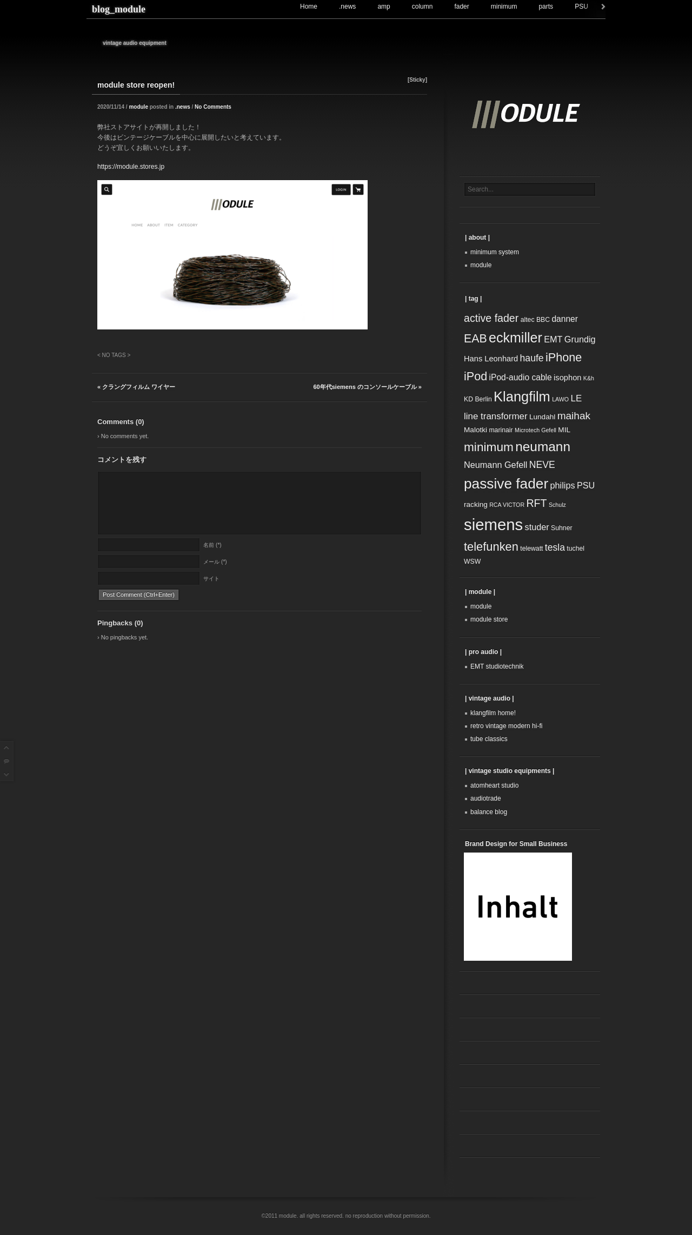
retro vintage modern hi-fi (506, 726)
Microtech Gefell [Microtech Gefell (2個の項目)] (535, 430)
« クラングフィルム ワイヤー (136, 387)
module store (489, 619)
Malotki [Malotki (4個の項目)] (475, 430)
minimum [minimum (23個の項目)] (489, 447)
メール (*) (215, 562)
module (138, 107)
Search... (481, 189)
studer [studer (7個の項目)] (537, 527)
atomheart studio (494, 785)
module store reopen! (136, 85)
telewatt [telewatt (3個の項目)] (531, 548)
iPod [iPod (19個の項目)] (475, 376)
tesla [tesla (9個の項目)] (555, 547)
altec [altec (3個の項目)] (528, 319)
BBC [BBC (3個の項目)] (543, 319)
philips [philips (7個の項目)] (562, 485)
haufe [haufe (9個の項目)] (532, 358)
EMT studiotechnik (497, 666)
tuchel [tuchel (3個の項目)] (575, 548)
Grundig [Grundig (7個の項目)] (580, 339)
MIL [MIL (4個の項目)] (564, 430)
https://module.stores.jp (130, 166)
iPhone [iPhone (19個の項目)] (563, 357)
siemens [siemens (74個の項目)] (493, 524)
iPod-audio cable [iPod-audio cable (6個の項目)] (520, 377)
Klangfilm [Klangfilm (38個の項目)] (522, 396)
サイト (211, 579)
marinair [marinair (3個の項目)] (501, 430)
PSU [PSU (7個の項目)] (586, 485)
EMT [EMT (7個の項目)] (553, 339)
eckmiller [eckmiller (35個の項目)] (515, 337)
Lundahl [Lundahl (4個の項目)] (542, 417)
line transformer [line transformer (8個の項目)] (496, 416)
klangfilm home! (493, 713)
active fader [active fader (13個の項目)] (491, 318)
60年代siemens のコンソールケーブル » (368, 387)
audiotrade (485, 798)
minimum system (494, 252)
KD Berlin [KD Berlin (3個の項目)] (478, 399)
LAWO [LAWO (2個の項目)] (560, 399)
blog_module (118, 9)
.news (182, 107)
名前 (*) (212, 545)
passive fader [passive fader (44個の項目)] (506, 483)
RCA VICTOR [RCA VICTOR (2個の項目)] (506, 504)
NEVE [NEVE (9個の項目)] (542, 464)
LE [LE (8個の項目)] (576, 398)
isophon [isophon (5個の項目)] (567, 377)
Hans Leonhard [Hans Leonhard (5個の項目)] (491, 358)
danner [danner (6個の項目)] (564, 318)
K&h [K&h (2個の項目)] (588, 378)
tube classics (489, 739)
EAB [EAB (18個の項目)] (475, 338)
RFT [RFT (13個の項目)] (536, 503)
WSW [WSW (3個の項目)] (472, 561)
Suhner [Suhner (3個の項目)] (562, 528)
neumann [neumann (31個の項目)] (542, 446)
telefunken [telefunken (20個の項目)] (491, 546)
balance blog (488, 812)
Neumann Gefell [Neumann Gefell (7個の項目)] (495, 465)
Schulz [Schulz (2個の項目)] (557, 504)
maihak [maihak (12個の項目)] (573, 415)
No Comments (213, 107)
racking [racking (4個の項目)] (476, 504)
